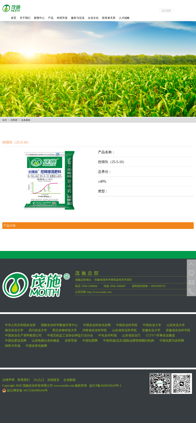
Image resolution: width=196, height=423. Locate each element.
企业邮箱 (69, 379)
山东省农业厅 (131, 335)
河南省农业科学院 (94, 330)
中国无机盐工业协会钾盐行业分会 (70, 335)
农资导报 (71, 340)
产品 (50, 17)
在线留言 (53, 379)
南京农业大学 (14, 330)
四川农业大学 (38, 330)
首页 (13, 17)
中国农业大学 (152, 325)
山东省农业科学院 (124, 330)
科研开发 (62, 17)
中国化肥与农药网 (171, 340)
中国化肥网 (90, 340)
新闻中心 (39, 17)
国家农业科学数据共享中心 (59, 325)
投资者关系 (108, 17)
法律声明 (8, 379)
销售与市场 (12, 345)
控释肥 (14, 120)
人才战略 (124, 17)
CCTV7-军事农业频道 (160, 335)
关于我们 (25, 17)
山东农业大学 (176, 325)
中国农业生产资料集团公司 (23, 335)
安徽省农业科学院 (178, 330)
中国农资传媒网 (36, 345)
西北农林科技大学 (64, 330)
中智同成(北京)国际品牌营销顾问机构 (128, 340)
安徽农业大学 (151, 330)
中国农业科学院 (126, 325)
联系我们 (24, 379)
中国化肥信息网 (15, 340)
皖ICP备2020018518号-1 (105, 385)
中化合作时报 (107, 335)
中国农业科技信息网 (97, 325)
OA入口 (39, 379)
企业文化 (93, 17)
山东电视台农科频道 (45, 340)
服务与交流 (77, 17)
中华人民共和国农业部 (20, 325)
